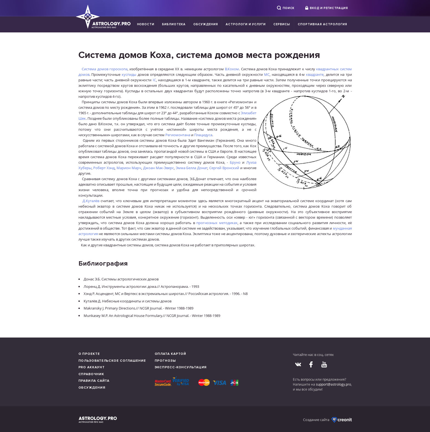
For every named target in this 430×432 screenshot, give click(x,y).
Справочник (91, 374)
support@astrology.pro (333, 384)
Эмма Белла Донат (192, 167)
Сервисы (281, 24)
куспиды (129, 74)
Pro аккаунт (91, 367)
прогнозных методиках (216, 222)
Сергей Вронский (224, 167)
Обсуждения (205, 24)
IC (154, 79)
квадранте (315, 74)
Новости (146, 24)
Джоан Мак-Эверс (158, 167)
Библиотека (174, 24)
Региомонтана (177, 134)
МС (267, 74)
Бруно (235, 162)
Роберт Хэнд (104, 167)
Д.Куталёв (91, 200)
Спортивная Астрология (322, 24)
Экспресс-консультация (181, 367)
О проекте (89, 354)
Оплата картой (170, 354)
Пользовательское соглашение (112, 361)
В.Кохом (232, 68)
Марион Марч (129, 167)
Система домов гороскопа (105, 68)
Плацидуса (203, 134)
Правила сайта (94, 381)
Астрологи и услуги (246, 24)
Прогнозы (165, 361)
